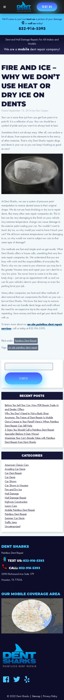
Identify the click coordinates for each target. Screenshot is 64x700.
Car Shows (10, 481)
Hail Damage (12, 493)
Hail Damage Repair (15, 497)
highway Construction (16, 502)
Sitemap (36, 696)
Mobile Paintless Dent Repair (20, 510)
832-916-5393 (32, 28)
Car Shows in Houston (16, 485)
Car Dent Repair (13, 473)
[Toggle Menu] (4, 7)
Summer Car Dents (15, 518)
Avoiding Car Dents (15, 469)
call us (32, 23)
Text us (47, 7)
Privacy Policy (50, 696)
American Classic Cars (17, 465)
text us (31, 19)
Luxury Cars (11, 506)
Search (23, 378)
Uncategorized (12, 526)
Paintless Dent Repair (26, 340)
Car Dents (10, 477)
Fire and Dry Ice (13, 489)
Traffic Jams (11, 522)
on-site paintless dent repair (22, 347)
